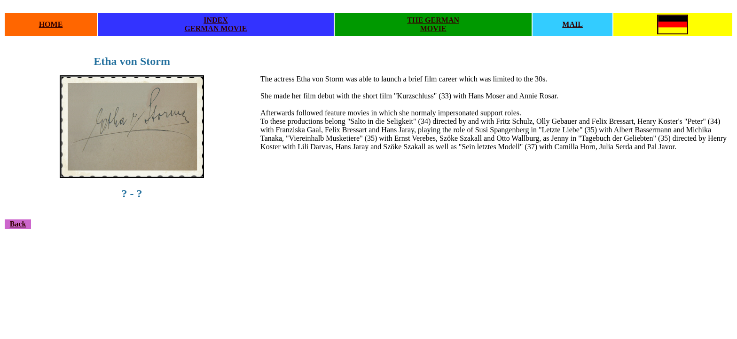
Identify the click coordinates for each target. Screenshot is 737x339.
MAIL (572, 24)
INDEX (216, 20)
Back (18, 224)
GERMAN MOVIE (216, 28)
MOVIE (433, 28)
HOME (51, 24)
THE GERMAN (433, 20)
